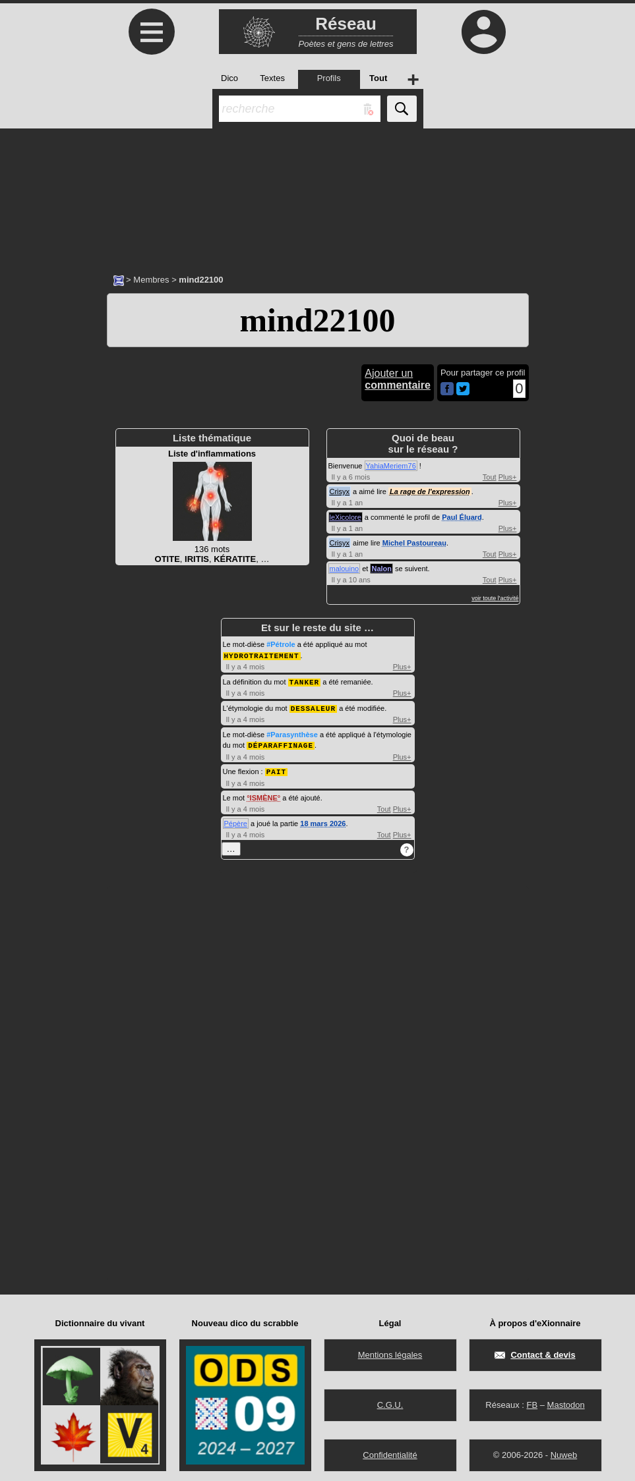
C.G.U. (390, 1402)
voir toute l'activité (494, 598)
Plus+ (508, 477)
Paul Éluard (462, 517)
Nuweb (564, 1452)
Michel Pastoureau (414, 543)
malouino (344, 569)
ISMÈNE (264, 794)
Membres (151, 280)
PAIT (276, 768)
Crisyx (340, 491)
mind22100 (317, 320)
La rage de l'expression (430, 491)
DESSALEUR (313, 707)
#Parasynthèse (292, 733)
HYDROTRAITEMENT (261, 655)
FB (531, 1402)
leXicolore (345, 517)
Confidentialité (390, 1452)
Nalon (381, 569)
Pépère (235, 820)
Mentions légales (390, 1351)
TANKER (304, 681)
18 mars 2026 (323, 820)
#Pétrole (280, 644)
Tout (490, 477)
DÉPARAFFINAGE (280, 743)
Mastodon (566, 1402)
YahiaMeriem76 (391, 466)
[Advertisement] (317, 194)
